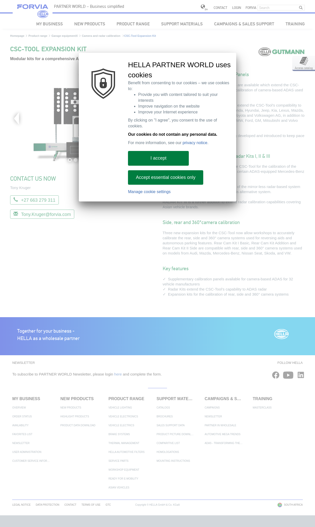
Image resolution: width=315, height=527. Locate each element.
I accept (158, 158)
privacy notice (194, 143)
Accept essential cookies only (165, 177)
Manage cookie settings (149, 192)
